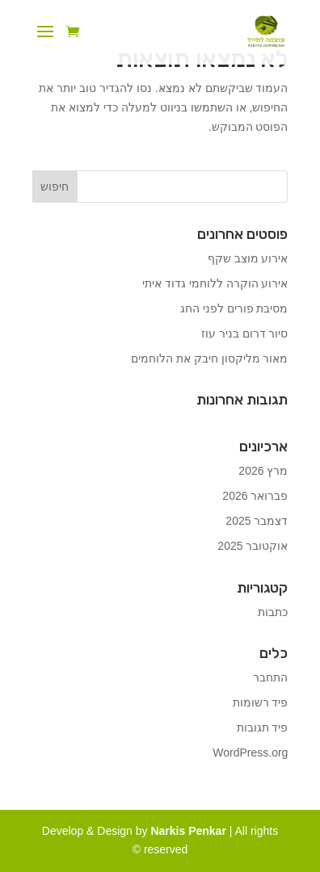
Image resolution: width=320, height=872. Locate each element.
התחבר (270, 677)
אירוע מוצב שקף (248, 258)
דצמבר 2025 (256, 520)
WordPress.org (250, 752)
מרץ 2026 (263, 470)
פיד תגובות (262, 727)
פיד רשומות (260, 702)
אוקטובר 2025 (252, 545)
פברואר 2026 (255, 495)
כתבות (273, 612)
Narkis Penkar (189, 830)
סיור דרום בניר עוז (244, 333)
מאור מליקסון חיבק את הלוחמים (209, 358)
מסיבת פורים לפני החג (234, 308)
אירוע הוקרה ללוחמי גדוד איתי (215, 283)
